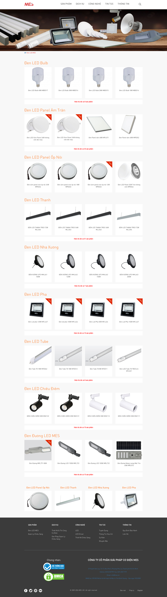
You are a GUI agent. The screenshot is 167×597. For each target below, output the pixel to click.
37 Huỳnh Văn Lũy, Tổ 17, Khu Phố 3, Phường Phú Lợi (105, 569)
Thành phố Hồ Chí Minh (130, 569)
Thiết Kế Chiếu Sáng (82, 538)
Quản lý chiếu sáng (35, 534)
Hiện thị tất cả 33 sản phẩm (83, 149)
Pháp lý (131, 590)
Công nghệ (94, 4)
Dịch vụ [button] (55, 525)
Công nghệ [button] (80, 525)
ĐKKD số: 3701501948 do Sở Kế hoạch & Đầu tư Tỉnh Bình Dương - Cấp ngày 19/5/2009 (113, 578)
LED (77, 531)
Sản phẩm (66, 4)
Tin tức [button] (102, 525)
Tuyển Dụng (103, 531)
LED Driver (79, 534)
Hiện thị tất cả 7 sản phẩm (83, 286)
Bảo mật (123, 590)
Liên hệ (125, 534)
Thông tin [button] (127, 525)
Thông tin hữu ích (106, 534)
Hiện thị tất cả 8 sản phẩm (83, 102)
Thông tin (123, 4)
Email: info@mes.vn (113, 575)
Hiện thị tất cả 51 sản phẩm (83, 239)
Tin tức (109, 4)
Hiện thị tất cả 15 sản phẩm (83, 475)
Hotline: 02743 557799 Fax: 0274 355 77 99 (113, 572)
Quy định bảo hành (130, 531)
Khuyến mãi (103, 541)
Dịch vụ (80, 4)
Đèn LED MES (31, 53)
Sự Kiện (102, 538)
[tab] (36, 525)
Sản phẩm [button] (32, 525)
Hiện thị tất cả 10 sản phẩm (83, 333)
